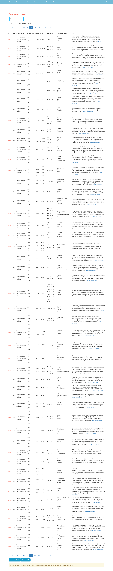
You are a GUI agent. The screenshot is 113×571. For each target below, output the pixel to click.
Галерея (29, 2)
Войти (108, 2)
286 (24, 27)
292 (50, 27)
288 (31, 27)
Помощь (48, 2)
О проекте (56, 2)
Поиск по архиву (20, 2)
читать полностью (95, 51)
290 (39, 27)
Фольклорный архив (7, 2)
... (20, 27)
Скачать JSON (14, 560)
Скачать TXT (25, 560)
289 (35, 27)
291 (46, 27)
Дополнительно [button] (39, 2)
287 (28, 27)
